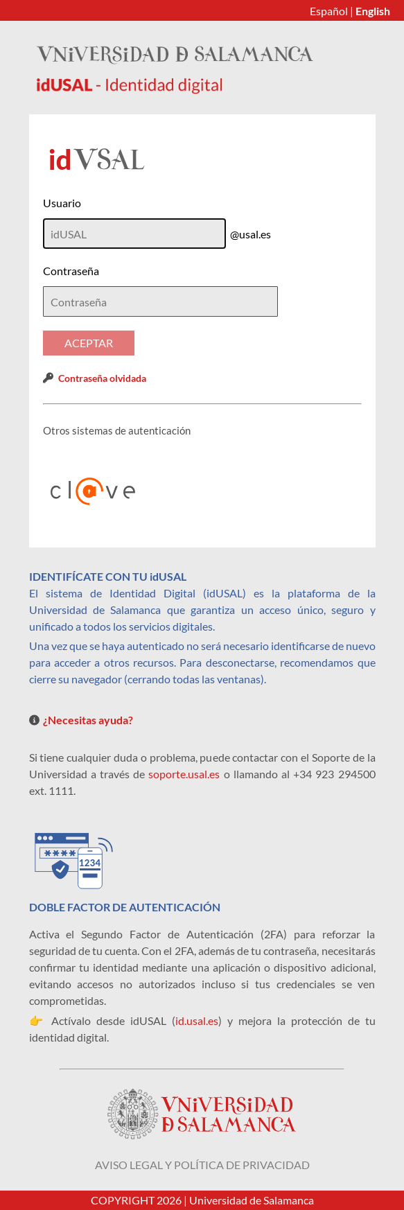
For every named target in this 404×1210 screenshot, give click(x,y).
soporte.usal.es (184, 773)
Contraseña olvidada (102, 378)
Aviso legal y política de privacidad (202, 1164)
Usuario (62, 202)
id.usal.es (196, 1020)
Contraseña (71, 270)
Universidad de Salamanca (251, 1200)
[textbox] (160, 301)
